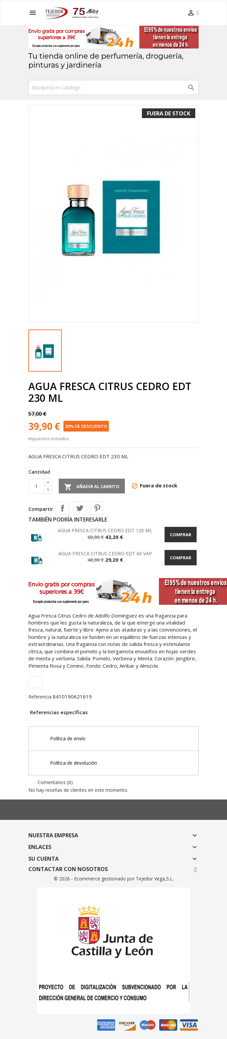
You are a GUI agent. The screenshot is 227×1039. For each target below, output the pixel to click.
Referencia (39, 696)
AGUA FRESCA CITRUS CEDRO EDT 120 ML (105, 530)
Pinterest (97, 508)
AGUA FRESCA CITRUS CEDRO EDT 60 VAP (105, 553)
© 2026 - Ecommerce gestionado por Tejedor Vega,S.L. (114, 878)
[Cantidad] (36, 486)
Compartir (62, 508)
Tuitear (79, 508)
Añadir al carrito (92, 487)
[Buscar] (113, 87)
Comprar (180, 535)
